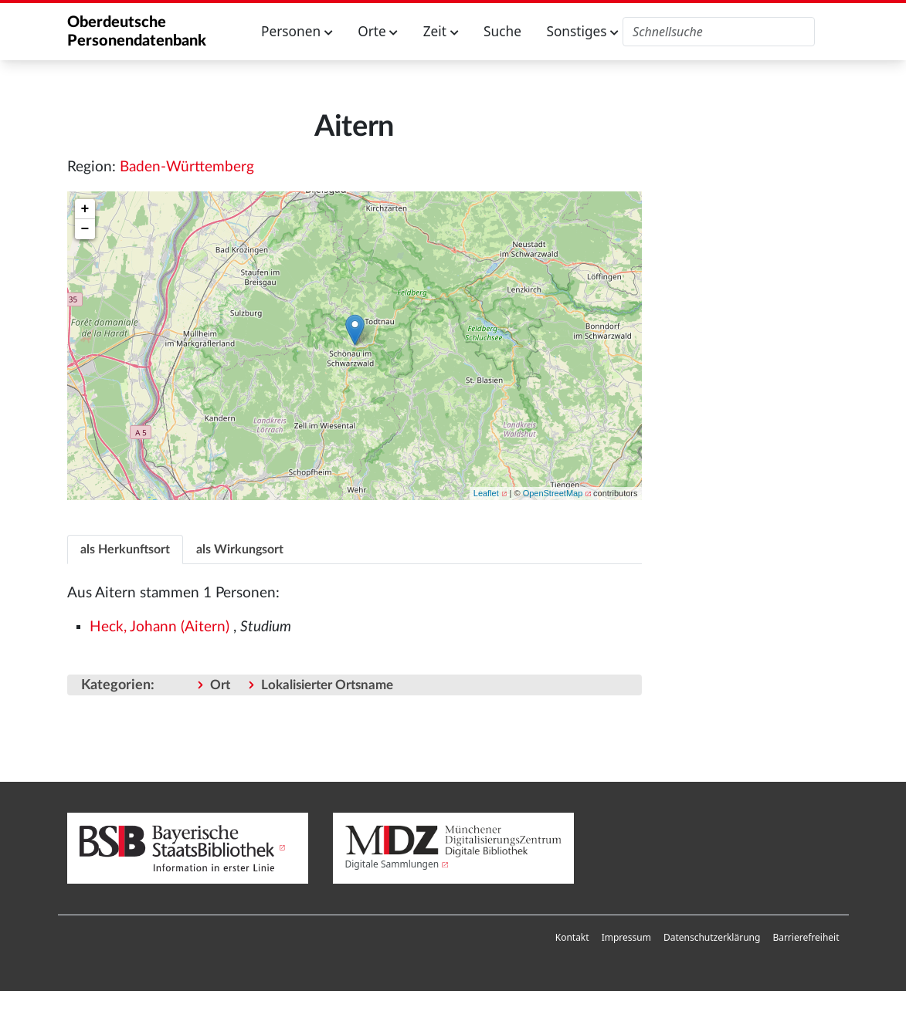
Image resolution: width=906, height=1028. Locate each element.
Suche (502, 31)
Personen (297, 31)
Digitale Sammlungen (392, 864)
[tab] (125, 549)
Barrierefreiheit (805, 937)
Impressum (626, 937)
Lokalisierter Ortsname (327, 685)
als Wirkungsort (239, 549)
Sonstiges (582, 31)
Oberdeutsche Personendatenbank (136, 32)
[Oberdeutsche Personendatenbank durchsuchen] (719, 31)
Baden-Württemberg (187, 167)
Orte (378, 31)
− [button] (85, 229)
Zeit (441, 31)
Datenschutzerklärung (711, 937)
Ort (220, 685)
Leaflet (486, 493)
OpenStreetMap (553, 493)
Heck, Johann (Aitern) (159, 627)
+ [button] (85, 209)
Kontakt (572, 937)
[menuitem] (572, 938)
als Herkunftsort (125, 549)
